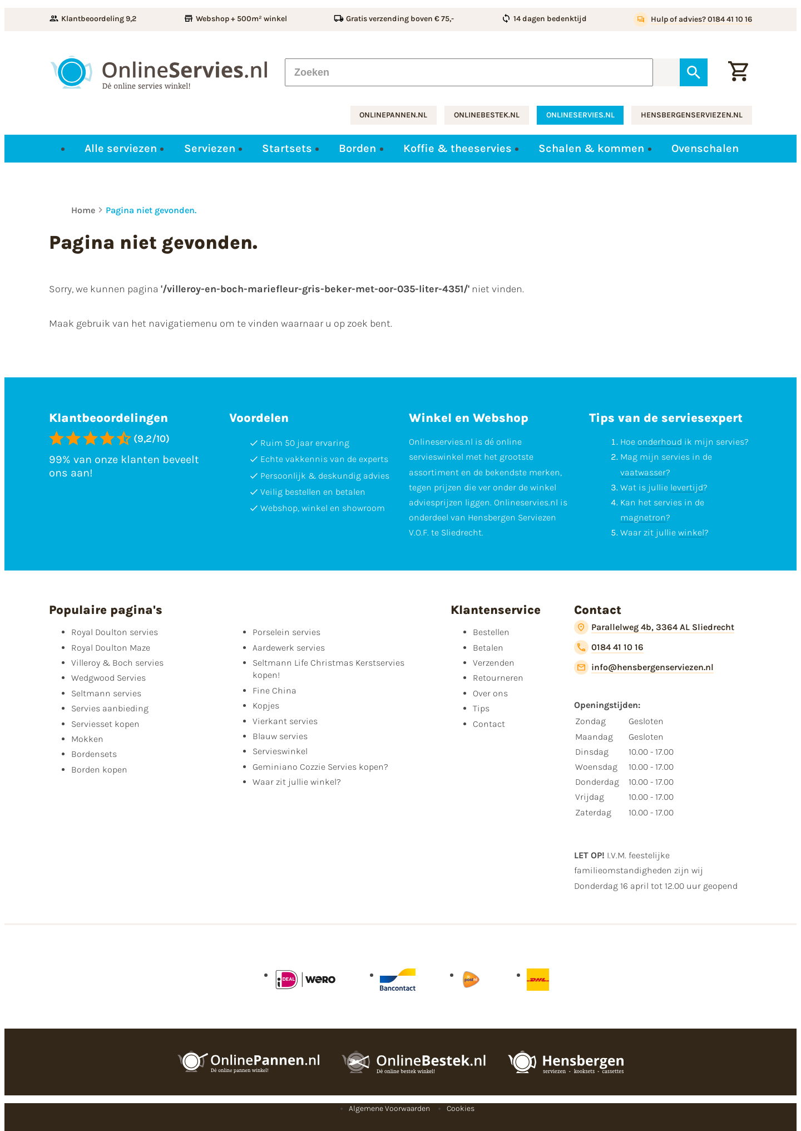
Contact (489, 724)
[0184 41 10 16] (609, 647)
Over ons (490, 693)
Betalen (488, 647)
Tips (481, 708)
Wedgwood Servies (108, 677)
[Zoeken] (469, 72)
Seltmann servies (106, 693)
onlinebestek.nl (487, 115)
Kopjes (266, 705)
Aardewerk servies (289, 647)
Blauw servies (280, 736)
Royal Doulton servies (114, 632)
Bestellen (491, 632)
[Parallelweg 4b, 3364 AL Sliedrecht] (654, 627)
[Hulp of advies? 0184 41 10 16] (693, 19)
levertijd (686, 487)
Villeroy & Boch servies (117, 662)
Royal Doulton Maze (110, 647)
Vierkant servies (285, 721)
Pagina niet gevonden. (151, 210)
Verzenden (494, 662)
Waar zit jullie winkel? (297, 781)
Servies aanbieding (110, 708)
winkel (691, 532)
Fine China (274, 690)
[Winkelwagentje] (738, 72)
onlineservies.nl (580, 115)
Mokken (87, 739)
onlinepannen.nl (393, 115)
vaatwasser (643, 472)
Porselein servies (286, 632)
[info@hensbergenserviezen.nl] (644, 667)
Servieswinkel (280, 751)
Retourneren (498, 677)
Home (83, 210)
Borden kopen (99, 769)
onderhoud (659, 441)
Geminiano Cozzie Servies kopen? (320, 766)
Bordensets (94, 754)
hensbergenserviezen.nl (692, 115)
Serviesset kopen (105, 724)
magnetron (643, 517)
